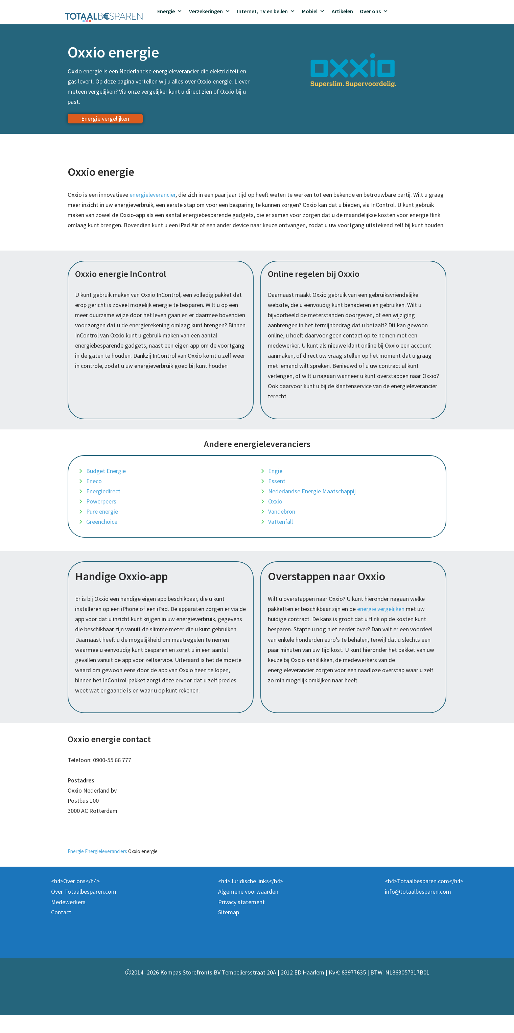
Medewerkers (68, 919)
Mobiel (313, 11)
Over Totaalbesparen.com (83, 909)
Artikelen (342, 11)
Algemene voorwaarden (248, 909)
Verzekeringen (209, 11)
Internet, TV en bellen (266, 11)
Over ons (374, 11)
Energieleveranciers (106, 869)
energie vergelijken (382, 624)
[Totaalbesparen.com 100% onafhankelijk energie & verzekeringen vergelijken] (104, 16)
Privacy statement (241, 919)
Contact (61, 930)
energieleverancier (153, 195)
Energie (169, 11)
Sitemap (228, 930)
